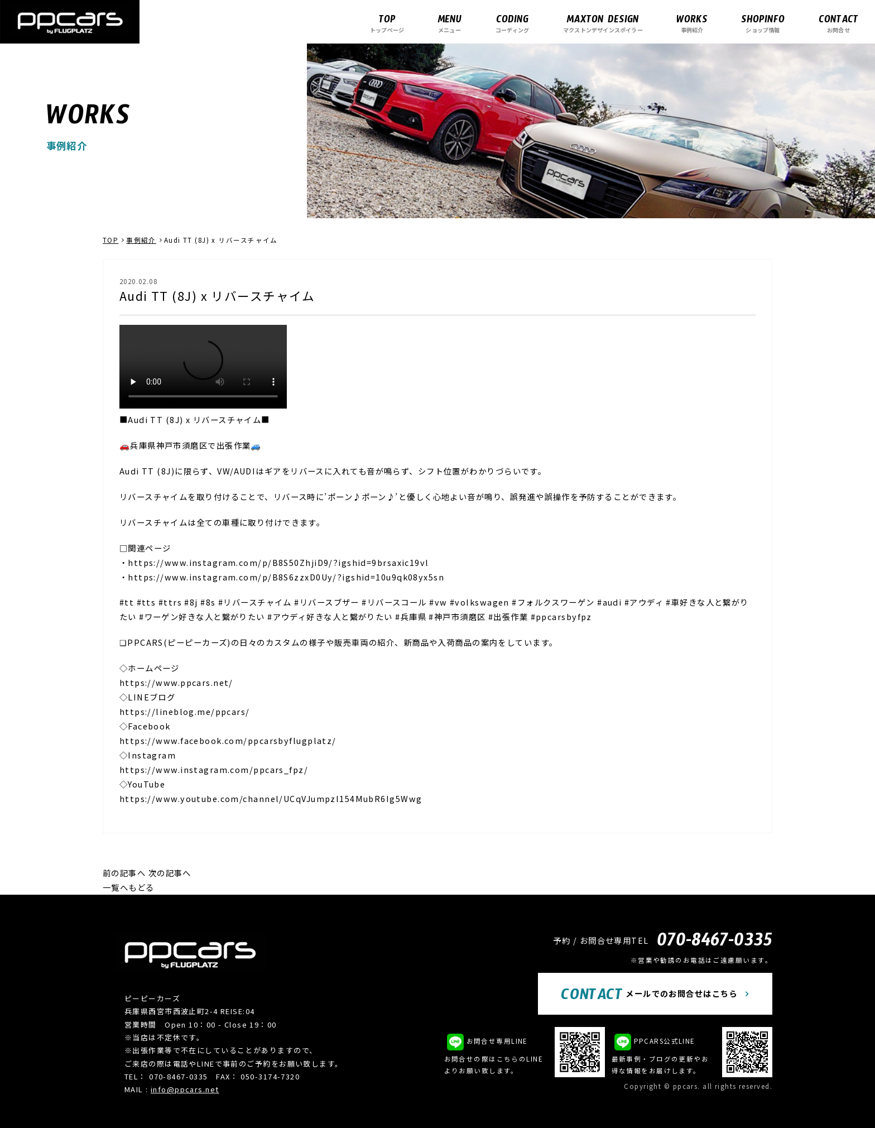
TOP (110, 240)
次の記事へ (169, 873)
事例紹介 (692, 23)
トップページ (387, 23)
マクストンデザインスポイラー (603, 23)
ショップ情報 (763, 23)
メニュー (449, 23)
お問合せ (838, 23)
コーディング (512, 23)
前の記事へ (124, 873)
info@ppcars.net (185, 1089)
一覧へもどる (129, 887)
